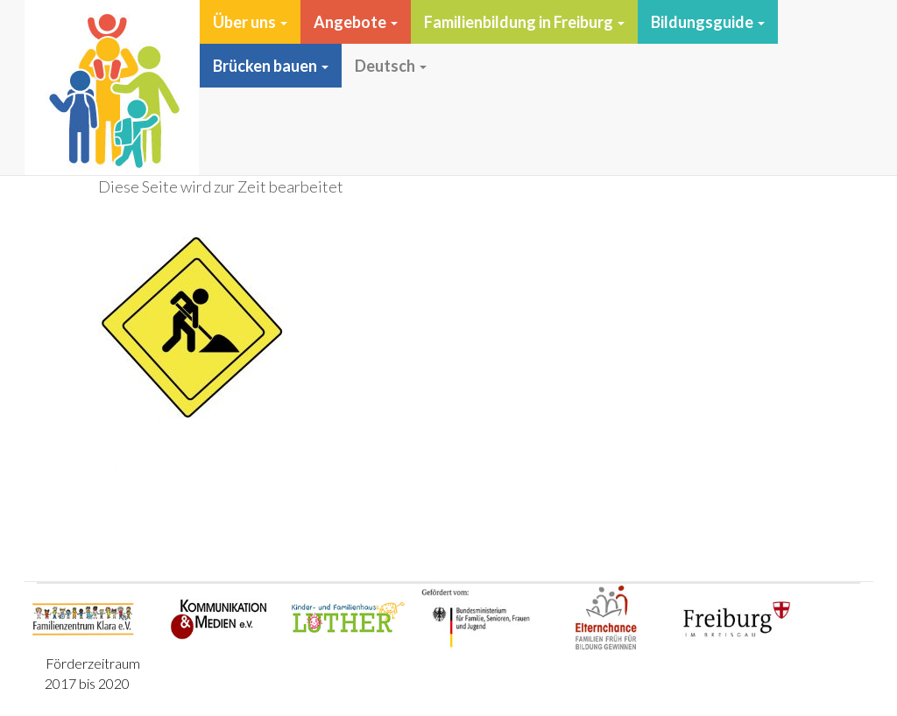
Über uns (250, 22)
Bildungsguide (708, 22)
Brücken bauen (270, 65)
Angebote (356, 22)
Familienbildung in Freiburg (524, 22)
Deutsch (391, 65)
